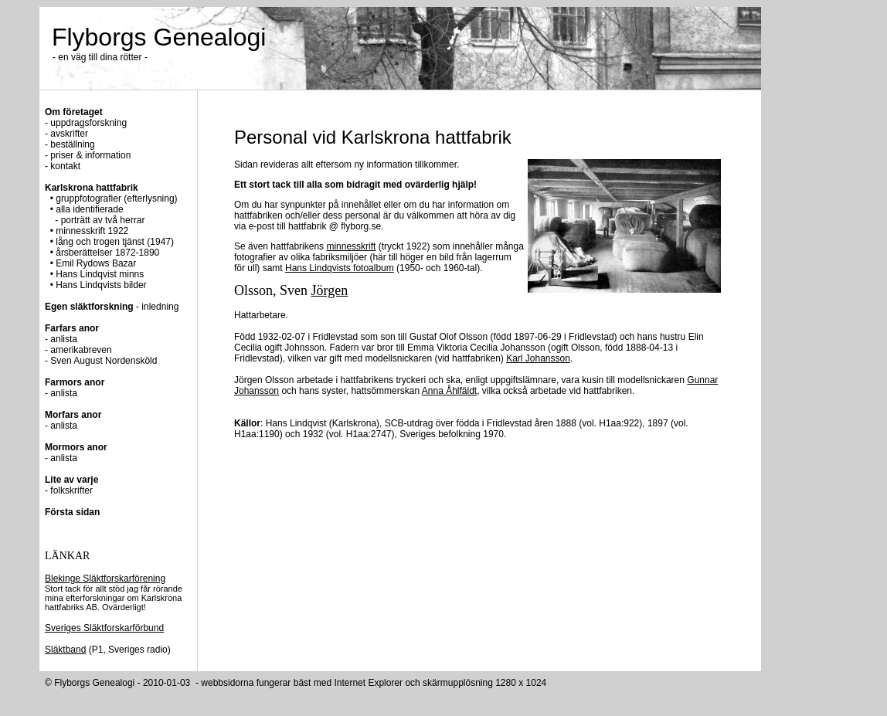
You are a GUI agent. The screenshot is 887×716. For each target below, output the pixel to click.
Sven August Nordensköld (103, 360)
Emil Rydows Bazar (96, 263)
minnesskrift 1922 (92, 231)
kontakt (65, 166)
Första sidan (72, 512)
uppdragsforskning (88, 122)
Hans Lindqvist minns (100, 274)
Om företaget (74, 112)
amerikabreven (80, 349)
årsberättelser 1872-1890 (107, 252)
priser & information (90, 155)
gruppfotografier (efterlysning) (116, 198)
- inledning (111, 306)
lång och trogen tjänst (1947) (113, 241)
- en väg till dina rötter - (100, 57)
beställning (72, 144)
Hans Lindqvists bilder (101, 285)
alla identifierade (89, 209)
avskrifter (69, 133)
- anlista (61, 393)
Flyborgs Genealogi (159, 37)
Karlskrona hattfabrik (91, 187)
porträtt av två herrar (103, 220)
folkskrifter (71, 490)
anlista (63, 339)
